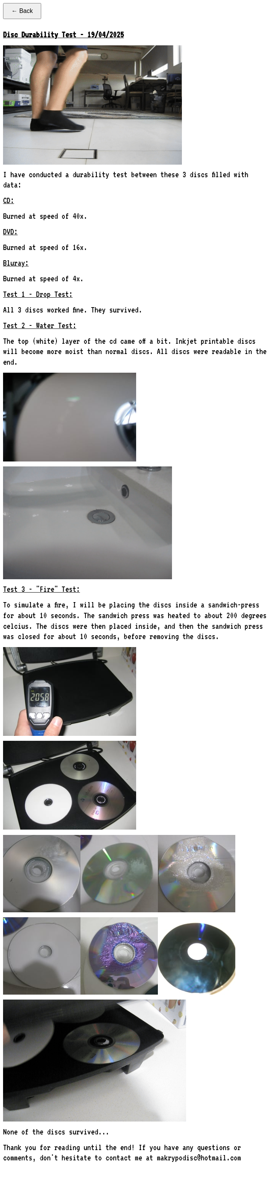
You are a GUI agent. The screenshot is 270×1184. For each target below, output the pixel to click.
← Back (22, 11)
